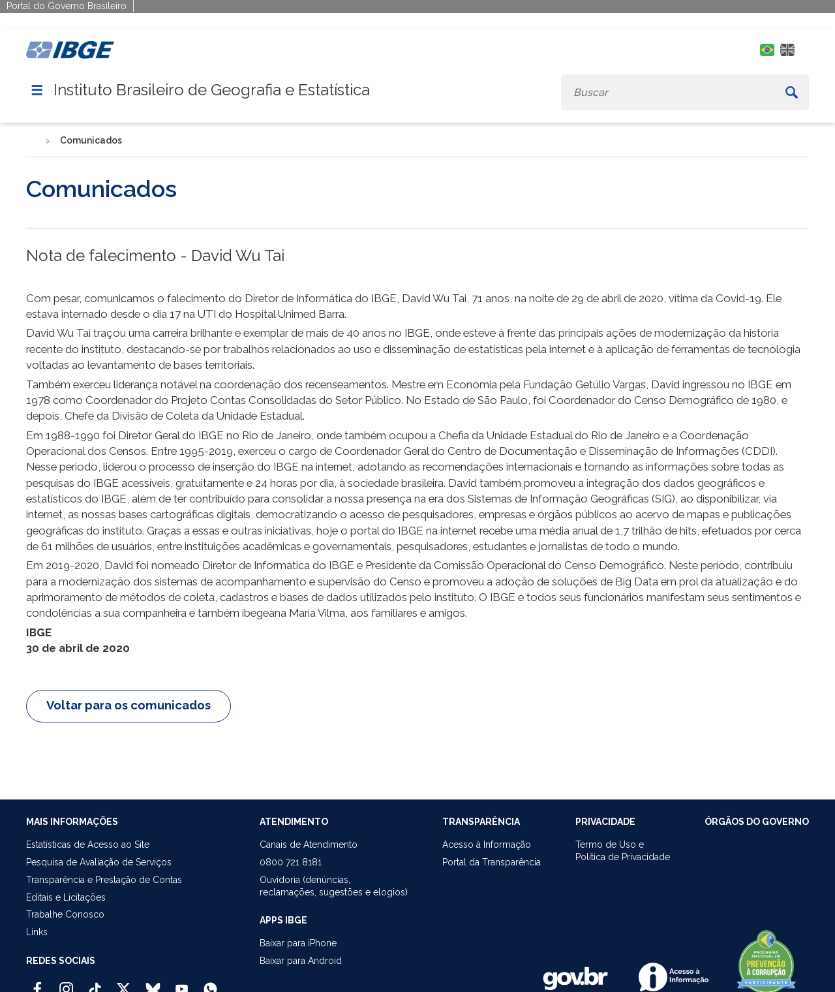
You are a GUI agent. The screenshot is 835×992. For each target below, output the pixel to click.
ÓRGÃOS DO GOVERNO (757, 821)
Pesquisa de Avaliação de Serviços (99, 862)
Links (37, 932)
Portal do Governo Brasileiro (67, 6)
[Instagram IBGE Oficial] (66, 983)
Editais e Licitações (66, 897)
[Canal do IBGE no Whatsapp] (210, 983)
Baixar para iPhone (298, 943)
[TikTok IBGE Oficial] (95, 983)
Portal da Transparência (491, 862)
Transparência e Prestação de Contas (104, 880)
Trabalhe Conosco (65, 914)
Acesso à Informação (486, 844)
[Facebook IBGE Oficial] (37, 983)
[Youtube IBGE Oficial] (181, 983)
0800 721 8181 (291, 862)
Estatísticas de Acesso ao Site (87, 844)
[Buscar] (791, 92)
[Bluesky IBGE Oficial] (153, 983)
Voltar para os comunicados (128, 705)
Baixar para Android (301, 960)
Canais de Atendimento (308, 844)
